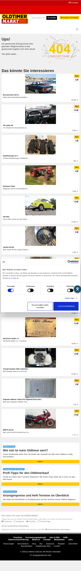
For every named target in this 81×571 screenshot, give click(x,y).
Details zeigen (69, 298)
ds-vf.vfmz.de (13, 278)
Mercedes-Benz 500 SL (11, 95)
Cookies (57, 546)
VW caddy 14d (8, 125)
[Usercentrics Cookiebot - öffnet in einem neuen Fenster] (69, 261)
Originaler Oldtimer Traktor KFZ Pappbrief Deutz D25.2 (22, 399)
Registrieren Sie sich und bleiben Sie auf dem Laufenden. (36, 529)
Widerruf (36, 540)
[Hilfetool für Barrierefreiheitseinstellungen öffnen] (77, 289)
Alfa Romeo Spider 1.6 (11, 338)
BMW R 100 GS (8, 430)
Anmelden (73, 3)
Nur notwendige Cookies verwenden (40, 306)
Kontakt (47, 540)
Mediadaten (59, 540)
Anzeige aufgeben (69, 18)
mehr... (40, 461)
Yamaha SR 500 (8, 247)
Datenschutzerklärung (18, 540)
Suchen (52, 18)
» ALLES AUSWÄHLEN (66, 306)
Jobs (70, 540)
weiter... (14, 54)
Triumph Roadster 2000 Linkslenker (15, 369)
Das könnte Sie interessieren (28, 71)
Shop (34, 544)
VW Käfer (6, 217)
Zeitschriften (73, 544)
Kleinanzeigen (8, 544)
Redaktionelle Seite (43, 546)
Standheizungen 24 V (10, 156)
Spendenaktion (26, 546)
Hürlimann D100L (9, 186)
